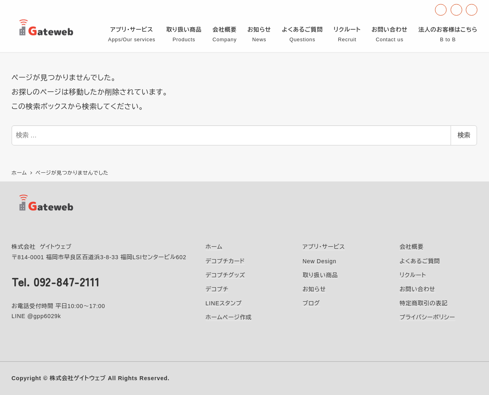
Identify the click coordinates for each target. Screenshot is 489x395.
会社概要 (411, 247)
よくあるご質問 (419, 261)
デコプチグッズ (225, 275)
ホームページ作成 (229, 317)
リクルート (412, 275)
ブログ (311, 303)
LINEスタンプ (224, 303)
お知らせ (314, 289)
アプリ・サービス (324, 247)
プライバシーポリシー (427, 317)
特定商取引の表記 (423, 303)
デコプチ (217, 289)
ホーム (214, 247)
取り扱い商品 (320, 275)
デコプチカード (225, 261)
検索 (463, 135)
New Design (320, 261)
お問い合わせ (417, 289)
